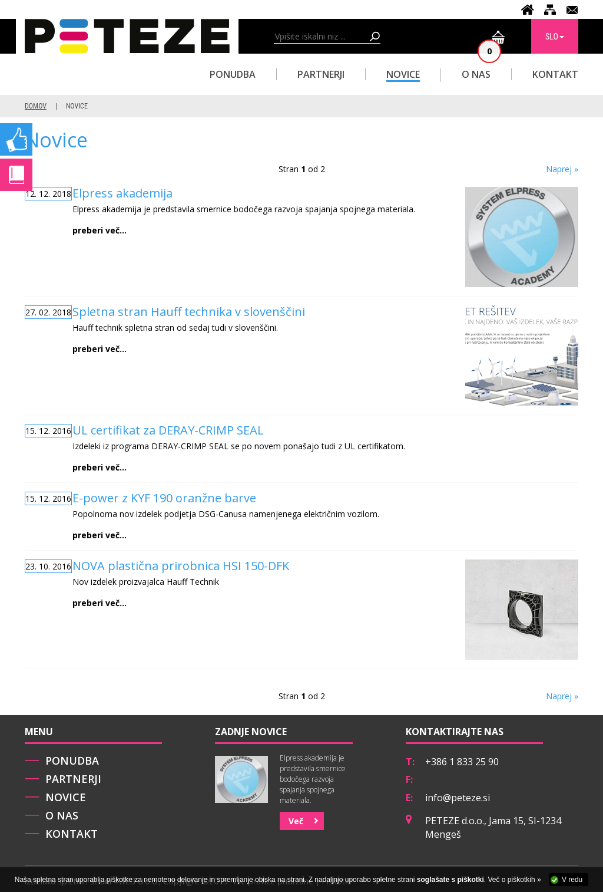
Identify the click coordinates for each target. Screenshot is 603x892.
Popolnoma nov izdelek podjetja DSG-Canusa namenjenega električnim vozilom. (260, 516)
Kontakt (555, 74)
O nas (61, 815)
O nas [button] (476, 74)
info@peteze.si (457, 797)
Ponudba (72, 760)
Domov (36, 106)
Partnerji (73, 779)
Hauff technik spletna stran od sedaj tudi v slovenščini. (260, 329)
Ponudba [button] (233, 74)
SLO (554, 36)
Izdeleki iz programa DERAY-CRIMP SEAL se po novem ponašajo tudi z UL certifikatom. (260, 448)
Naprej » (562, 169)
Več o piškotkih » (514, 879)
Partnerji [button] (320, 74)
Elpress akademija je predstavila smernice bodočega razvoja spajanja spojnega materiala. (260, 211)
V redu (572, 879)
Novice (403, 74)
